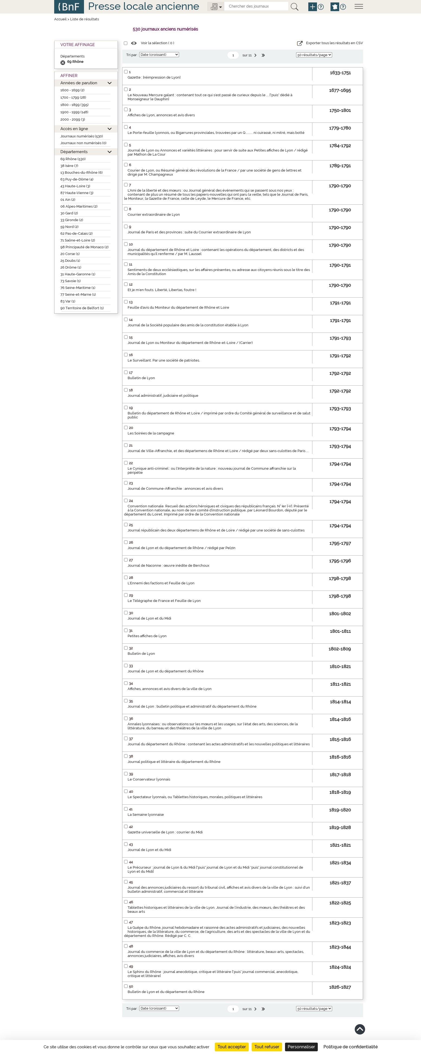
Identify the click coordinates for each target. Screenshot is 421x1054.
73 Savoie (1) (70, 281)
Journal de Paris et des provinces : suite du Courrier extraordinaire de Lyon (189, 232)
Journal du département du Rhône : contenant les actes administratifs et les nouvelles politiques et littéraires (219, 744)
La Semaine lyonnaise (146, 815)
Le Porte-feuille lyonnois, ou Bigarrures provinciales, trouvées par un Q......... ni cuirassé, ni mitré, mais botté (216, 133)
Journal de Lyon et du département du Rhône (166, 671)
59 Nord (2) (69, 227)
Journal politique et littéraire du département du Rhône (174, 762)
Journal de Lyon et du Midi (149, 618)
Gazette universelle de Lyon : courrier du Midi (165, 832)
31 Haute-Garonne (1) (77, 274)
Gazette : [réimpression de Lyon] (154, 77)
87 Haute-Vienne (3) (76, 193)
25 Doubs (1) (70, 261)
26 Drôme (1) (70, 267)
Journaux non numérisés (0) (83, 143)
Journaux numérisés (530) (81, 136)
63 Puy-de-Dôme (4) (76, 179)
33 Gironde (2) (71, 220)
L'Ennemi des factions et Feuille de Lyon (161, 583)
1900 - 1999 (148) (74, 112)
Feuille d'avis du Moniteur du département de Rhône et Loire (178, 307)
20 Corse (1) (70, 254)
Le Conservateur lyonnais (149, 779)
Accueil (60, 19)
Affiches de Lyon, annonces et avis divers (161, 115)
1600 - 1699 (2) (72, 90)
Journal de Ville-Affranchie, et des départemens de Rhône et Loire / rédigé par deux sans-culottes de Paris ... (218, 451)
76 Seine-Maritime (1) (77, 288)
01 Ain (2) (67, 200)
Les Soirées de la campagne (151, 433)
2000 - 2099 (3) (72, 119)
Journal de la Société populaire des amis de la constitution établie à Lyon (188, 325)
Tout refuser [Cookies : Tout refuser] (266, 1046)
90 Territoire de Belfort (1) (82, 308)
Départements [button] (74, 151)
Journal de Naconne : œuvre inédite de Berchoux (168, 565)
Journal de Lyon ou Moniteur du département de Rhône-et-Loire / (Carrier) (190, 343)
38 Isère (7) (69, 166)
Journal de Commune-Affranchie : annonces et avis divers (175, 488)
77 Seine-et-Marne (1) (78, 294)
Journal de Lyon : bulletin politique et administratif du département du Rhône (192, 706)
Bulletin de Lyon (141, 378)
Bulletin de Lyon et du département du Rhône (166, 992)
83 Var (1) (67, 301)
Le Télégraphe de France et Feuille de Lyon (164, 601)
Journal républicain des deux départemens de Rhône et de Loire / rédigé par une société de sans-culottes (216, 530)
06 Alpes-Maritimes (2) (79, 206)
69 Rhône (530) (73, 159)
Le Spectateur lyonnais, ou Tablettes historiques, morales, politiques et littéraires (195, 797)
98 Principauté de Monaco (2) (84, 247)
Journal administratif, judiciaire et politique (163, 396)
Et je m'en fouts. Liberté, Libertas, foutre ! (162, 290)
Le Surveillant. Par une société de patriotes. (164, 360)
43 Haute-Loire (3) (75, 186)
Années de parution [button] (78, 82)
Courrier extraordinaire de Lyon (154, 214)
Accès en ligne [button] (74, 128)
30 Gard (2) (69, 213)
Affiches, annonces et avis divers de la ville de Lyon (170, 689)
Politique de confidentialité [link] (350, 1046)
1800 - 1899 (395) (74, 105)
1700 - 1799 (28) (73, 97)
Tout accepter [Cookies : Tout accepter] (232, 1046)
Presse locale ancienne (143, 6)
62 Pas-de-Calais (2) (76, 233)
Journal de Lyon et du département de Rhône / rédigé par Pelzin (181, 548)
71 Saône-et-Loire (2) (77, 240)
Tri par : (132, 55)
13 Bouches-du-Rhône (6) (81, 172)
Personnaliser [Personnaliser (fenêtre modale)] (301, 1046)
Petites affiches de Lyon (147, 636)
